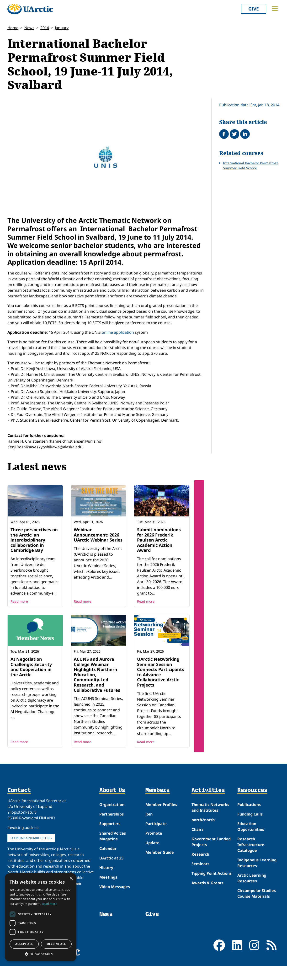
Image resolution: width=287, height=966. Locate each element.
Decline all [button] (56, 944)
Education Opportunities (250, 826)
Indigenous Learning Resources (256, 862)
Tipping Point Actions (211, 873)
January (62, 27)
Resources (252, 790)
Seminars (200, 863)
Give (253, 8)
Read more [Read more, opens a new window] (49, 904)
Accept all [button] (24, 944)
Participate (156, 823)
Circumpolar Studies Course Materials (256, 893)
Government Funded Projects (211, 841)
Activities (208, 790)
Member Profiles (161, 804)
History (106, 867)
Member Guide (159, 852)
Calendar (108, 848)
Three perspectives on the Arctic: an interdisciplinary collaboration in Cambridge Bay (34, 540)
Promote (153, 833)
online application (118, 332)
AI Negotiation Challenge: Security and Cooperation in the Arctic (31, 666)
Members (157, 790)
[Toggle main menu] (275, 8)
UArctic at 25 (111, 858)
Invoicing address (23, 827)
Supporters (109, 823)
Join (149, 814)
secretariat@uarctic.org (31, 838)
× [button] (71, 878)
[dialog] (40, 917)
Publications (249, 804)
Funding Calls (250, 814)
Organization (111, 804)
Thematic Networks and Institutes (210, 807)
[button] (41, 954)
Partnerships (111, 814)
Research (200, 854)
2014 (44, 27)
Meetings (108, 877)
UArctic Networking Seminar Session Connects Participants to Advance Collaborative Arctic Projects (160, 672)
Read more (19, 601)
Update (152, 842)
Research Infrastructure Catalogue (250, 844)
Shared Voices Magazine (112, 836)
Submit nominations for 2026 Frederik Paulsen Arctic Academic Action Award (159, 540)
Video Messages (114, 886)
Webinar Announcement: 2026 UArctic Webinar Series (98, 535)
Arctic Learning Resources (251, 878)
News (29, 27)
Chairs (197, 829)
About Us (112, 790)
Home (12, 27)
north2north (203, 819)
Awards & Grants (207, 883)
